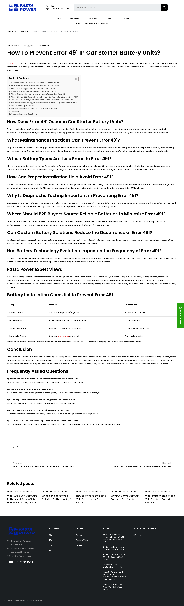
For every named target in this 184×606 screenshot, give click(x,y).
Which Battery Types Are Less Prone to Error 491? (32, 88)
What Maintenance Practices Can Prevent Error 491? (34, 85)
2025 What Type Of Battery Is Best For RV (112, 565)
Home (10, 31)
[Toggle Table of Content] (74, 79)
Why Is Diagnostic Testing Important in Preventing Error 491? (38, 94)
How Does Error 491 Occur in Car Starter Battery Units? (35, 83)
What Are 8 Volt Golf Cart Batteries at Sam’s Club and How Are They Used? (22, 499)
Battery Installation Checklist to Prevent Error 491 (34, 108)
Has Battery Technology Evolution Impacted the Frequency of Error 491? (44, 102)
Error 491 (11, 63)
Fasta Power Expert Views (22, 105)
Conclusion (16, 111)
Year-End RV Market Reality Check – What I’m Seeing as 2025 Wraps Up (114, 538)
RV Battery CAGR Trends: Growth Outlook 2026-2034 (114, 557)
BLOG (106, 528)
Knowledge (23, 31)
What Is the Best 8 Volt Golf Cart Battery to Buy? (56, 497)
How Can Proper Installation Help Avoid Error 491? (33, 91)
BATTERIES (54, 528)
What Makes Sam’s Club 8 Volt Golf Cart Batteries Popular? (160, 499)
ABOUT (79, 528)
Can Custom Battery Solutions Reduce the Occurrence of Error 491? (42, 100)
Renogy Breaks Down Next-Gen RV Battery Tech (113, 587)
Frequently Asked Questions (24, 114)
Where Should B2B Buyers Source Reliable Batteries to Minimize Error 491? (44, 97)
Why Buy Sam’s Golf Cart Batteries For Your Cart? (125, 497)
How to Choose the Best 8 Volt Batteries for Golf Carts (91, 499)
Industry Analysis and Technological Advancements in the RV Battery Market (114, 576)
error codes (63, 336)
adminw (45, 45)
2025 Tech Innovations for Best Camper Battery (114, 548)
